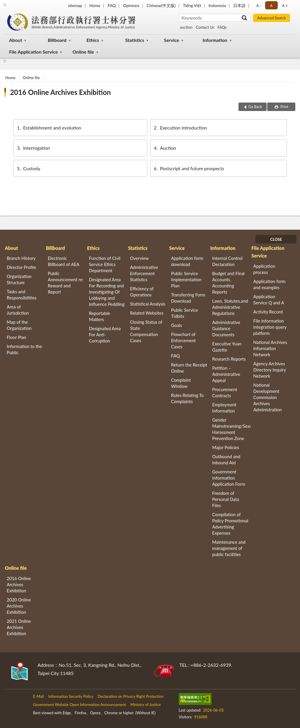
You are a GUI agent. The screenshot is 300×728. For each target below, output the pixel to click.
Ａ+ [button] (284, 5)
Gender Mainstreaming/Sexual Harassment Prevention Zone (231, 429)
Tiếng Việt (192, 5)
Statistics (134, 40)
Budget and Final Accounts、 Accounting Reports (228, 282)
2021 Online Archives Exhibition (19, 627)
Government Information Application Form (228, 478)
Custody (28, 168)
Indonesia (217, 5)
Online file (83, 51)
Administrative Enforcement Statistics (144, 273)
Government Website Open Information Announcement (79, 704)
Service (171, 40)
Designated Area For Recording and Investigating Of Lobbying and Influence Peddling (107, 292)
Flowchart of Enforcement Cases (183, 340)
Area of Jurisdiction (18, 310)
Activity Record (268, 311)
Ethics (92, 40)
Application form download (187, 261)
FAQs (221, 27)
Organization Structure (19, 279)
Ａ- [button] (258, 5)
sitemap (75, 5)
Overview (139, 258)
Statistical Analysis (148, 303)
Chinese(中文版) (161, 5)
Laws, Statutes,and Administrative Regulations (230, 307)
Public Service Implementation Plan (186, 279)
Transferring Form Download (188, 298)
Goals (176, 325)
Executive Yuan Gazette (226, 346)
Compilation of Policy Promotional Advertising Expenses (230, 524)
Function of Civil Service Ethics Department (104, 264)
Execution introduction (180, 127)
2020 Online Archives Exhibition (19, 606)
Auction (164, 147)
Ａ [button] (271, 5)
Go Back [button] (255, 106)
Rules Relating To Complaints (187, 398)
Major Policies (225, 447)
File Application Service (33, 51)
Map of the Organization (19, 325)
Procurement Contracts (224, 392)
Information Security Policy (70, 696)
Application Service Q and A (268, 299)
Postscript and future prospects (188, 168)
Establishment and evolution (48, 127)
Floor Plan (16, 337)
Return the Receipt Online (189, 368)
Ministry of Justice (145, 704)
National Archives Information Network (270, 348)
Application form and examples (269, 284)
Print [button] (284, 106)
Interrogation (33, 147)
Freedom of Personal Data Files (225, 499)
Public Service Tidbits (184, 313)
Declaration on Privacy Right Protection (130, 696)
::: (4, 4)
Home (94, 5)
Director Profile (21, 267)
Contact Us (205, 27)
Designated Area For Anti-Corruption (105, 334)
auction (186, 27)
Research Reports (229, 359)
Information (215, 40)
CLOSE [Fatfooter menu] (276, 239)
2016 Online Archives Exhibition (60, 92)
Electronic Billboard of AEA (63, 261)
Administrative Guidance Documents (226, 328)
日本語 (239, 5)
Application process (264, 269)
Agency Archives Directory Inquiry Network (269, 370)
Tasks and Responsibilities (22, 294)
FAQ (112, 5)
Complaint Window (181, 383)
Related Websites (146, 313)
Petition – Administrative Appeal (226, 374)
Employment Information (224, 407)
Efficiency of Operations (142, 291)
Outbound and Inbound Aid (226, 459)
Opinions (131, 5)
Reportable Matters (99, 316)
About (15, 40)
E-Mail (38, 696)
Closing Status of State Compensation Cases (146, 331)
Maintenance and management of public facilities (229, 548)
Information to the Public (24, 349)
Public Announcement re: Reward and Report (65, 282)
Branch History (21, 258)
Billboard (57, 40)
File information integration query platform (270, 327)
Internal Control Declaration (227, 261)
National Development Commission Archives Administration (267, 397)
